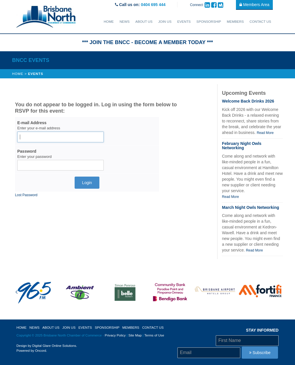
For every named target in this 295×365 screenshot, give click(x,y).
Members (235, 21)
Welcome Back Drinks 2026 (248, 101)
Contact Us (260, 21)
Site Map (135, 335)
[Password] (60, 165)
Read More (265, 133)
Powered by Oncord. (31, 350)
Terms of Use (154, 335)
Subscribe (260, 352)
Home (109, 21)
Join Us (164, 21)
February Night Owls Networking (241, 145)
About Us (143, 21)
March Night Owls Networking (250, 207)
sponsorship (208, 21)
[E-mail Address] (60, 137)
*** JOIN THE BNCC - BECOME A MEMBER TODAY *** (147, 42)
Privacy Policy (115, 335)
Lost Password (26, 195)
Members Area (254, 4)
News (125, 21)
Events (184, 21)
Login (87, 182)
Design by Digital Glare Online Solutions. (46, 345)
